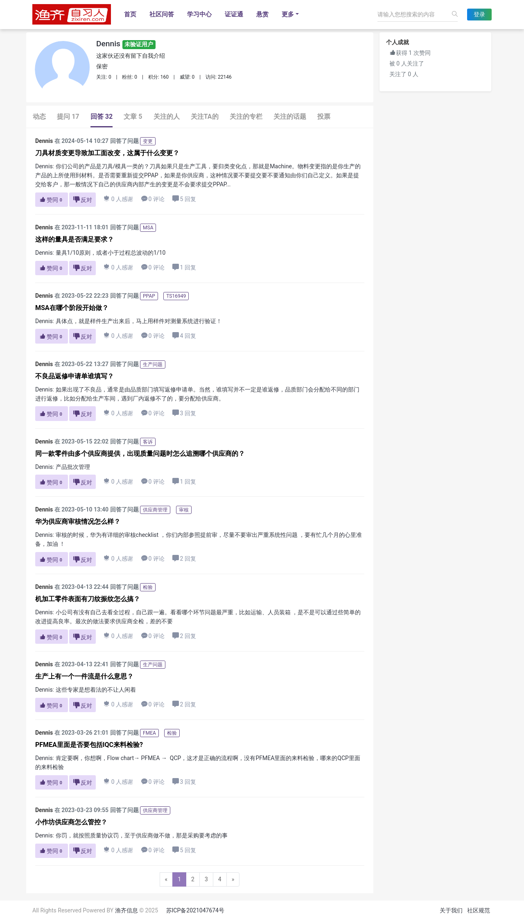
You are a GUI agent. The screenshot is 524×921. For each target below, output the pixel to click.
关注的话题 (289, 116)
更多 (288, 14)
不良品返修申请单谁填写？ (74, 376)
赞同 (51, 200)
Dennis (126, 43)
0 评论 (153, 198)
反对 (82, 199)
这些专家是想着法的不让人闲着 (96, 689)
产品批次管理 (73, 467)
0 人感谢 (118, 198)
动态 (39, 116)
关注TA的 (205, 116)
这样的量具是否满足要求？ (74, 239)
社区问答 (161, 14)
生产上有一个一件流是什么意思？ (84, 676)
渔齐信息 (126, 910)
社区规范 (478, 910)
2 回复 (184, 558)
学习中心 (199, 14)
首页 (130, 14)
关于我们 (451, 910)
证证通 (234, 14)
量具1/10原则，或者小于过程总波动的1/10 (111, 252)
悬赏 (262, 14)
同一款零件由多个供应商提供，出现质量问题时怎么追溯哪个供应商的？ (140, 453)
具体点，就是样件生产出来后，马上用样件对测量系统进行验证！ (139, 321)
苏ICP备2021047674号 (195, 910)
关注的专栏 (246, 116)
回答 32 (101, 116)
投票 (323, 116)
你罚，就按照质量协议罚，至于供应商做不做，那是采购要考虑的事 (142, 835)
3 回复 (184, 413)
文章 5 (133, 116)
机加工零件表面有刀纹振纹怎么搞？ (87, 599)
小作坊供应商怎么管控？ (71, 822)
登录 (479, 14)
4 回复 (184, 335)
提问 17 (68, 116)
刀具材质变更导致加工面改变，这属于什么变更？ (107, 153)
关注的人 (167, 116)
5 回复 (184, 198)
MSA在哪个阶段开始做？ (71, 308)
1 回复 (184, 267)
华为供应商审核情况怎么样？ (77, 521)
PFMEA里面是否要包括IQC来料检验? (89, 745)
